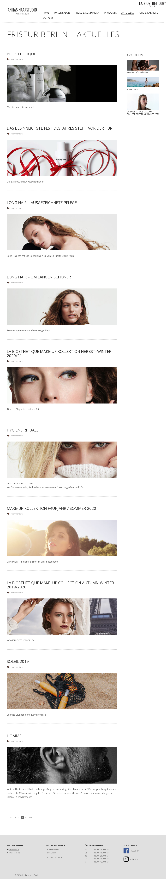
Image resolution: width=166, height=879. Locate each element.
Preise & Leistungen (87, 12)
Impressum (14, 849)
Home (45, 12)
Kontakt (47, 18)
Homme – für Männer (137, 72)
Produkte (110, 12)
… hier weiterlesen (22, 796)
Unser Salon (62, 12)
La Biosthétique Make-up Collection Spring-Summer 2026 (143, 113)
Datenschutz (14, 852)
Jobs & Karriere (148, 12)
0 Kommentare (16, 59)
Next (31, 817)
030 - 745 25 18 (56, 857)
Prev (10, 817)
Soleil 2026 (132, 89)
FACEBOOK (134, 851)
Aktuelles (127, 12)
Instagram (134, 859)
